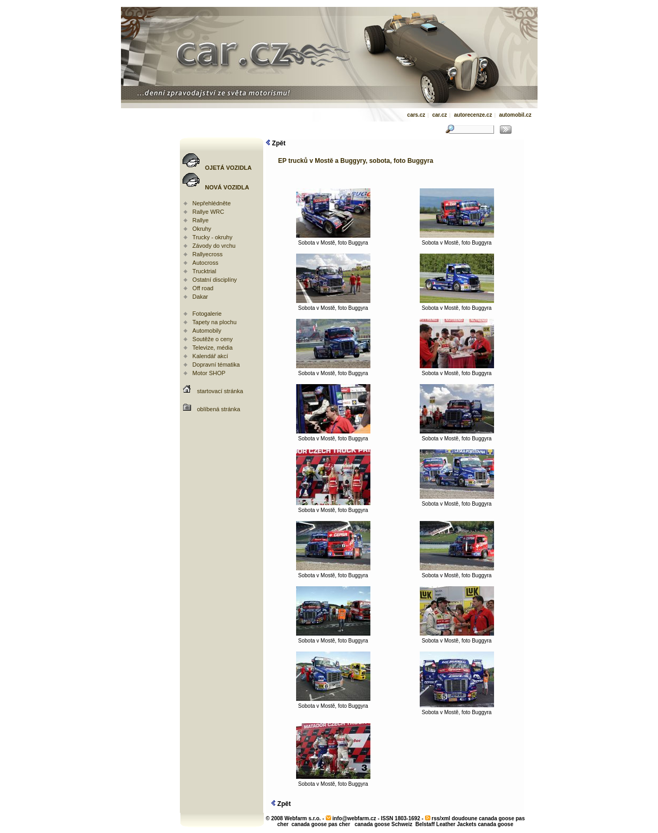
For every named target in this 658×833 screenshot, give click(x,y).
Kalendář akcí (210, 356)
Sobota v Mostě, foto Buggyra (333, 240)
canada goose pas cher (320, 824)
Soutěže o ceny (213, 339)
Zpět (275, 143)
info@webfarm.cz (354, 818)
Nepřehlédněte (212, 203)
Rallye (201, 220)
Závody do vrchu (214, 245)
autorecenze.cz (473, 115)
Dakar (200, 296)
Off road (203, 288)
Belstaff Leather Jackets (446, 824)
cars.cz (416, 115)
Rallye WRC (208, 212)
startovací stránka (220, 391)
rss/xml (440, 818)
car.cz (439, 115)
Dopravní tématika (216, 364)
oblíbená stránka (218, 409)
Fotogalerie (207, 313)
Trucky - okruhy (212, 237)
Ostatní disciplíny (215, 279)
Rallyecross (208, 254)
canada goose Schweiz (383, 824)
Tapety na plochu (215, 322)
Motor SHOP (209, 373)
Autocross (206, 262)
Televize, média (213, 347)
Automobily (207, 330)
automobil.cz (515, 115)
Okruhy (202, 228)
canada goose (496, 824)
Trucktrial (205, 271)
